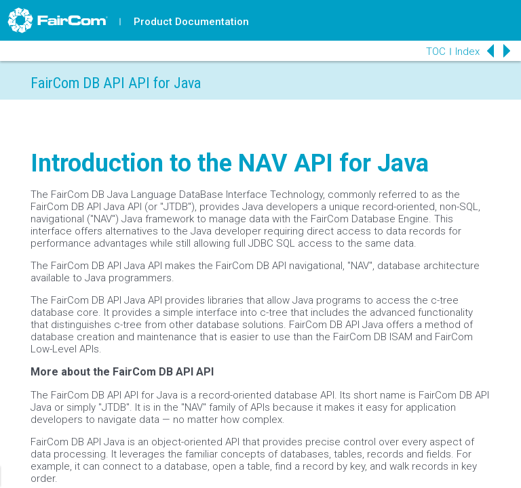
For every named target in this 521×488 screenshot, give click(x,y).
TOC (436, 51)
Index (467, 51)
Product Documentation (191, 22)
